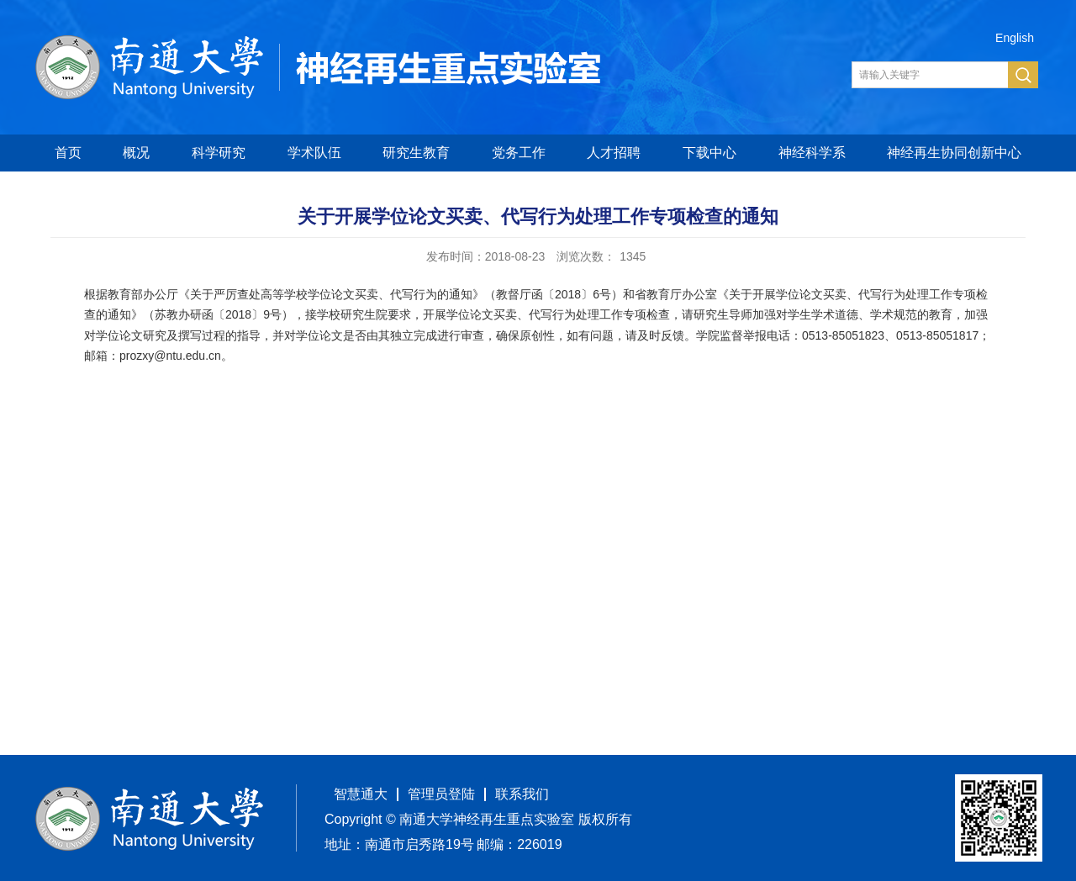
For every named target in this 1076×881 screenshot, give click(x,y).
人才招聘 (614, 152)
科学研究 (218, 152)
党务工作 (519, 152)
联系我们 (522, 794)
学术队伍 (314, 152)
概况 (136, 152)
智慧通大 (361, 794)
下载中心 (709, 152)
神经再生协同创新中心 (954, 152)
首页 (68, 152)
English (1014, 38)
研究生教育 (416, 152)
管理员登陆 (441, 794)
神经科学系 (812, 152)
